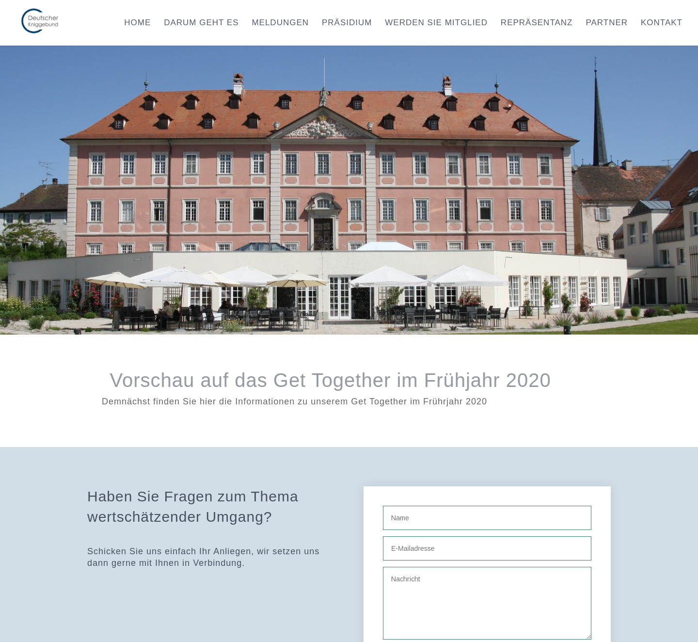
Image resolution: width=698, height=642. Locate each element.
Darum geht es (201, 23)
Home (137, 23)
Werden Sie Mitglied (436, 23)
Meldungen (280, 23)
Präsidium (347, 23)
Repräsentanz (537, 23)
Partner (607, 23)
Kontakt (661, 23)
